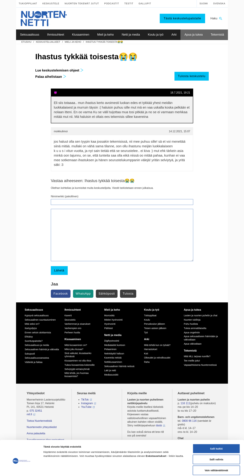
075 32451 (36, 410)
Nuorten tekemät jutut (82, 3)
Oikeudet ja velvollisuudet (157, 357)
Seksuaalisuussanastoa (37, 358)
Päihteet (108, 328)
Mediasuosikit (111, 374)
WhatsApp (83, 293)
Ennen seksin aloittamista (38, 332)
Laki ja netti (110, 370)
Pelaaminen (110, 349)
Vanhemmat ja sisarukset (77, 324)
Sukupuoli (30, 353)
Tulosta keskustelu (191, 76)
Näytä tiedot (177, 469)
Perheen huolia (72, 332)
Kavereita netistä (113, 357)
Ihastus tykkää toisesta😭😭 (104, 42)
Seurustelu (69, 319)
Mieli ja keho (73, 42)
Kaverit (68, 315)
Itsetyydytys (31, 328)
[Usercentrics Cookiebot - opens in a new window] (21, 469)
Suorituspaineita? (34, 341)
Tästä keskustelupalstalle (182, 18)
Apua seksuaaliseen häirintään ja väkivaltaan (201, 338)
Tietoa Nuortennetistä (39, 420)
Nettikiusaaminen (113, 362)
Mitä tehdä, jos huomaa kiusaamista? (76, 375)
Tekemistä (190, 350)
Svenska (219, 3)
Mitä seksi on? (32, 324)
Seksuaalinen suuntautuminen (40, 319)
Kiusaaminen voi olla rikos (77, 360)
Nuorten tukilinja (192, 319)
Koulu (147, 319)
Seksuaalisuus (34, 309)
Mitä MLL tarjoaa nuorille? (197, 356)
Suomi (203, 3)
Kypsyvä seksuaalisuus (37, 315)
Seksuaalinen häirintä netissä (119, 366)
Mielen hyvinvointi (113, 319)
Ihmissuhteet (72, 309)
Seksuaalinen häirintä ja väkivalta (42, 349)
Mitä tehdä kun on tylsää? (157, 345)
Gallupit (145, 3)
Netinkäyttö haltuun (114, 353)
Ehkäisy (29, 336)
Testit (128, 3)
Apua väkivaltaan (193, 343)
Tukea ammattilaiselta (195, 328)
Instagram (87, 403)
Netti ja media (113, 335)
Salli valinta (216, 443)
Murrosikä (109, 315)
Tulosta (128, 293)
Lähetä (59, 270)
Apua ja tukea (192, 309)
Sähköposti (106, 293)
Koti (146, 353)
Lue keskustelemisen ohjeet (59, 70)
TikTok (85, 399)
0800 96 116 (189, 420)
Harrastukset (150, 349)
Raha (146, 362)
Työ (146, 332)
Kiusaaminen (72, 339)
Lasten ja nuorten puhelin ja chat (200, 315)
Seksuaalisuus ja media (37, 345)
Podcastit (111, 3)
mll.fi (29, 414)
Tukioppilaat (28, 3)
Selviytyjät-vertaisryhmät (77, 369)
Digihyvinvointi (111, 340)
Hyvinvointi (110, 324)
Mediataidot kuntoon (114, 345)
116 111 (185, 403)
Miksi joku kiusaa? (73, 349)
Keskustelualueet (48, 42)
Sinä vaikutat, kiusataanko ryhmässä (77, 355)
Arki (146, 339)
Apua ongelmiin (192, 332)
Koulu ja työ (151, 309)
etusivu (26, 42)
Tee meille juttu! (192, 360)
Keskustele (50, 3)
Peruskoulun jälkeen (154, 324)
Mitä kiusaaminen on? (75, 345)
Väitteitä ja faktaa (33, 362)
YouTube (86, 406)
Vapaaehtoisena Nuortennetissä (200, 365)
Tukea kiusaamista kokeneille (79, 365)
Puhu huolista (191, 324)
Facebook (60, 293)
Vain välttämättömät (216, 454)
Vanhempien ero (72, 328)
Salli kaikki (216, 432)
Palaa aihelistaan (50, 76)
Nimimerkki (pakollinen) (64, 196)
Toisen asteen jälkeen (155, 328)
